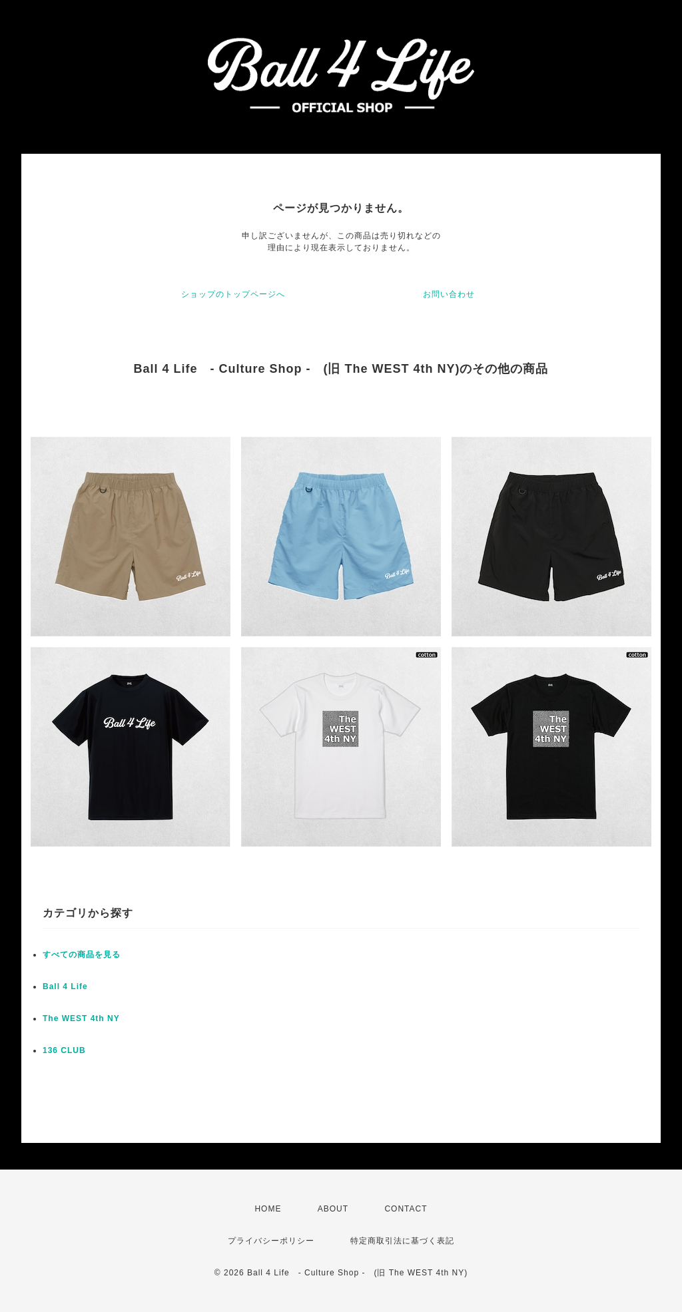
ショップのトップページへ (233, 294)
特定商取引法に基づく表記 (402, 1240)
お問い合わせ (449, 294)
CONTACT (405, 1208)
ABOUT (333, 1208)
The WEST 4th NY (81, 1018)
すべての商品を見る (82, 954)
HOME (267, 1208)
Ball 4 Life (65, 986)
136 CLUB (64, 1050)
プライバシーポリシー (271, 1240)
